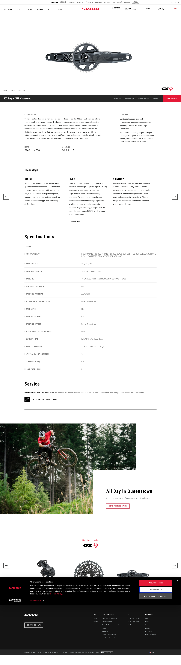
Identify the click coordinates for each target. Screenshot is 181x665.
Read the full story (118, 511)
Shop (175, 8)
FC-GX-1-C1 (21, 91)
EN (177, 2)
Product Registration (130, 9)
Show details (35, 660)
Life (45, 9)
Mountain (7, 9)
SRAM (5, 91)
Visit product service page (45, 405)
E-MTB (18, 9)
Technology (129, 98)
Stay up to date (34, 630)
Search (117, 8)
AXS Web (130, 630)
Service (150, 8)
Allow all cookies (156, 643)
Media (147, 627)
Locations (148, 636)
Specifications (143, 98)
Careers (148, 630)
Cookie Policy (56, 654)
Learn (53, 9)
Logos (147, 633)
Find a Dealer (161, 9)
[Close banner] (177, 641)
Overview (117, 98)
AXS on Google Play (133, 627)
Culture (95, 627)
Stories (95, 623)
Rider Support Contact (109, 623)
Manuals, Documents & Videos (112, 630)
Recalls (104, 633)
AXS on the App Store (134, 623)
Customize (156, 650)
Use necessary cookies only (155, 657)
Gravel (36, 9)
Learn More (76, 226)
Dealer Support (107, 627)
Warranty (105, 636)
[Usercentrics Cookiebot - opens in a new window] (15, 660)
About (147, 623)
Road (27, 9)
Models (12, 91)
